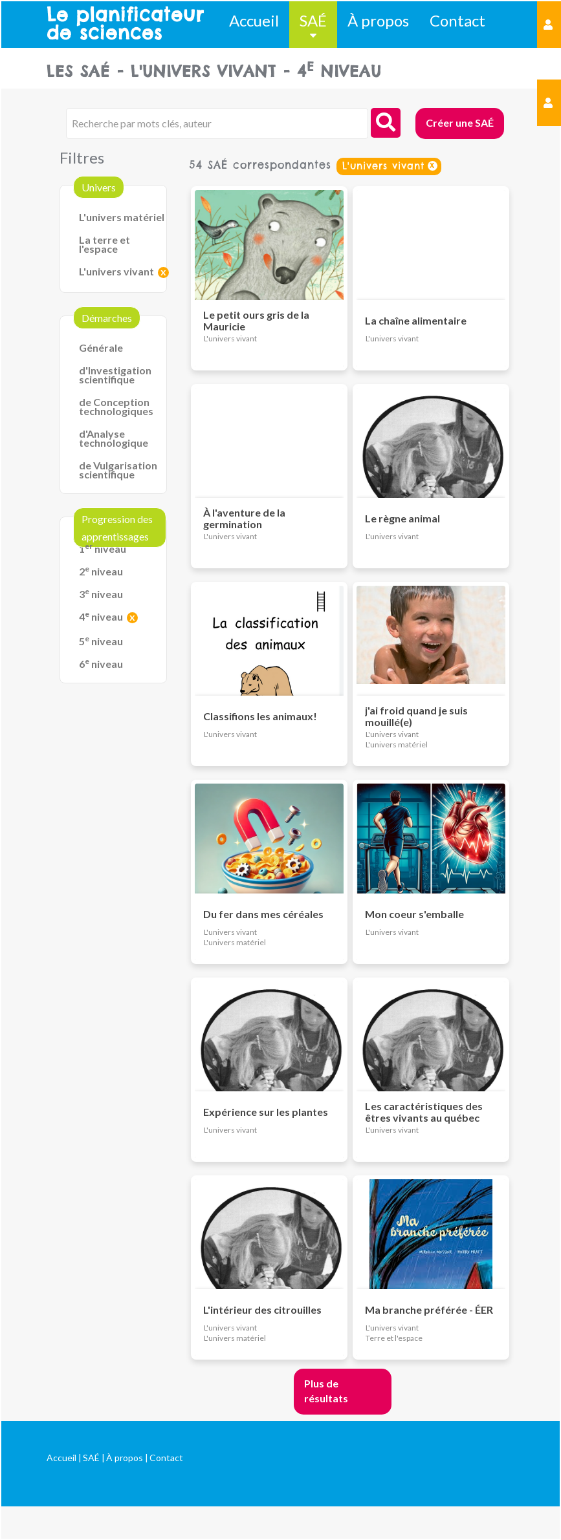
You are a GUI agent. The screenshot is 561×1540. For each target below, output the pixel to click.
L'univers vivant (116, 271)
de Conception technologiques (116, 406)
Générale (101, 347)
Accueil (254, 20)
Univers (99, 187)
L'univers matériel (121, 217)
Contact (457, 20)
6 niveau (101, 664)
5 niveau (101, 641)
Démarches (107, 318)
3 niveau (101, 594)
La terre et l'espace (104, 244)
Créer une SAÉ (460, 122)
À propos (378, 20)
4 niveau (101, 616)
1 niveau (102, 548)
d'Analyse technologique (113, 438)
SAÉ (313, 20)
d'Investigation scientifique (115, 374)
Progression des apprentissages (117, 527)
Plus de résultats (326, 1390)
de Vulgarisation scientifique (118, 469)
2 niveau (101, 571)
